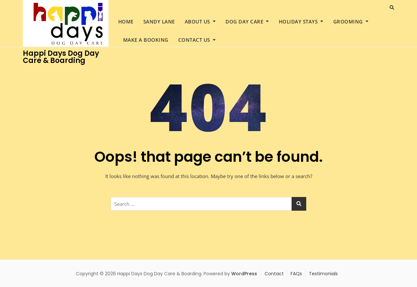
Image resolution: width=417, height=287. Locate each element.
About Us (197, 21)
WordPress (244, 273)
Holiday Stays (298, 21)
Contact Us (194, 40)
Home (126, 21)
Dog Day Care (244, 21)
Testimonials (323, 273)
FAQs (296, 273)
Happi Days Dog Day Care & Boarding (61, 57)
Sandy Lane (159, 21)
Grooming (348, 21)
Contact (274, 273)
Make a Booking (145, 40)
